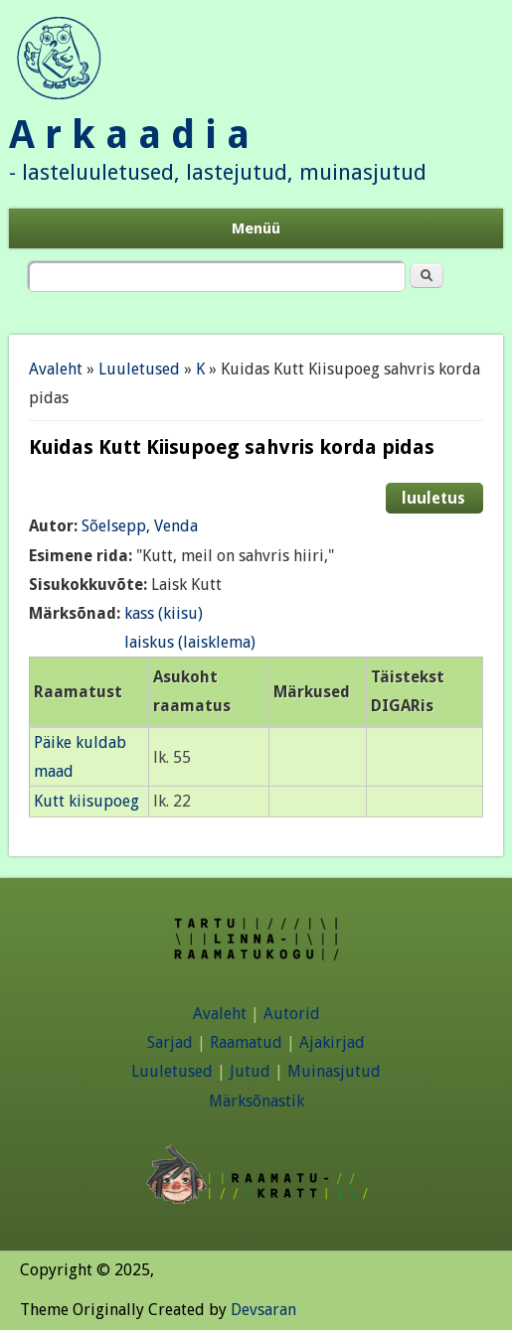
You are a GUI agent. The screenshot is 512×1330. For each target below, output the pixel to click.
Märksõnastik (256, 1101)
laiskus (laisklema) (190, 642)
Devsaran (263, 1309)
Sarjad (170, 1042)
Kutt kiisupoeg (86, 801)
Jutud (250, 1071)
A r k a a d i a (129, 134)
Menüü (256, 228)
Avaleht (56, 369)
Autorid (291, 1013)
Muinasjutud (334, 1071)
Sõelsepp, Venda (140, 526)
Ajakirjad (332, 1042)
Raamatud (246, 1042)
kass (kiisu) (163, 613)
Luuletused (139, 369)
